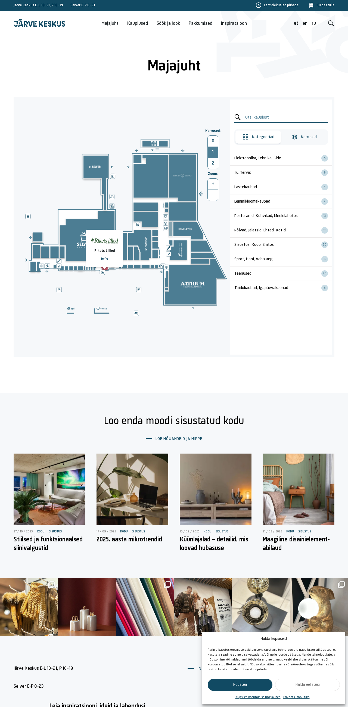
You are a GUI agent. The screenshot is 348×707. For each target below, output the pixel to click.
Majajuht (110, 23)
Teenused (283, 273)
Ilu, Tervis (283, 172)
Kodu (41, 531)
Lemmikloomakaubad (283, 201)
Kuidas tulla (325, 5)
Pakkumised (200, 23)
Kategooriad (258, 137)
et (296, 23)
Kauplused (137, 23)
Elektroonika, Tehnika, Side (283, 158)
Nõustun (240, 685)
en (305, 23)
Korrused (304, 137)
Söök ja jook (168, 23)
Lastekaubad (283, 187)
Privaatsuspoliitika (296, 697)
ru (314, 23)
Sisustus (55, 531)
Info (104, 259)
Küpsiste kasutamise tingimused (258, 697)
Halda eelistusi (308, 685)
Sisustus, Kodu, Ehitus (283, 244)
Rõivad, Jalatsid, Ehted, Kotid (283, 230)
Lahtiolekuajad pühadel (281, 5)
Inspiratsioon (234, 23)
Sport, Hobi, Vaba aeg (283, 259)
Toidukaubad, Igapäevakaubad (283, 288)
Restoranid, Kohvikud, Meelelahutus (283, 216)
